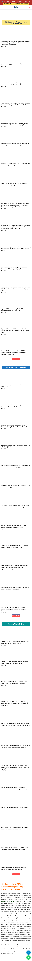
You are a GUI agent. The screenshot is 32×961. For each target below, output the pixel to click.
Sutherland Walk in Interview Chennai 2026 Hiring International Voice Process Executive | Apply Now (15, 767)
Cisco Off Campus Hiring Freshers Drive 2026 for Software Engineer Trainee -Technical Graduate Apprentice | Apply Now (15, 43)
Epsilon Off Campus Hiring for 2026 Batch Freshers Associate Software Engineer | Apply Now (15, 330)
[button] (2, 7)
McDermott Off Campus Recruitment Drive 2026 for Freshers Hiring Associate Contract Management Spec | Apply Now (15, 227)
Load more (16, 359)
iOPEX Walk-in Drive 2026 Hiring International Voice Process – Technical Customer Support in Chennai (15, 725)
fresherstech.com (16, 947)
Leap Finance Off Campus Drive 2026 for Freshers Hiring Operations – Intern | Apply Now (14, 609)
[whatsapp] (28, 957)
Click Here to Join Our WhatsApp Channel (16, 3)
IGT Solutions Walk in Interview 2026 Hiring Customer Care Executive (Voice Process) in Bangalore (14, 703)
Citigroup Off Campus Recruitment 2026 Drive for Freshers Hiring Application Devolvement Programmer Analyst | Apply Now (15, 205)
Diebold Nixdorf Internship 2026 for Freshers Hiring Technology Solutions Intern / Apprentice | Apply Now (14, 567)
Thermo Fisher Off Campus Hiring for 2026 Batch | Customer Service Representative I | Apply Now (15, 288)
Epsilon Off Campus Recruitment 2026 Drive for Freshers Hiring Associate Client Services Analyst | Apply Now (15, 352)
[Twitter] (28, 953)
